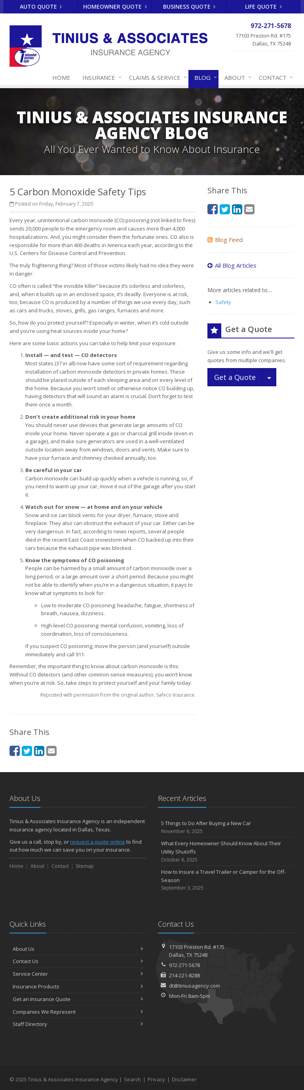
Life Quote (263, 6)
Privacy (156, 1079)
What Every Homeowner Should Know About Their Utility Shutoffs (226, 851)
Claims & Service (156, 77)
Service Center (78, 973)
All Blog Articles (231, 265)
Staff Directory (78, 1024)
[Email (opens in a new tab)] (51, 750)
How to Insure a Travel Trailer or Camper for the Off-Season (226, 880)
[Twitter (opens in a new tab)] (27, 750)
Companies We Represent (78, 1011)
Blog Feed (225, 240)
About (236, 77)
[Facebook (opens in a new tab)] (15, 750)
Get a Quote (235, 377)
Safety (223, 302)
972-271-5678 (184, 965)
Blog (204, 77)
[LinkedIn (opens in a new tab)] (39, 750)
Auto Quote (41, 6)
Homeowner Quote (115, 6)
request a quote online (97, 841)
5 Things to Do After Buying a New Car (226, 827)
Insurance (100, 77)
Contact (274, 77)
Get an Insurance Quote (78, 999)
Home (61, 77)
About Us (78, 948)
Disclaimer (184, 1079)
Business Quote (189, 6)
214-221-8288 (184, 975)
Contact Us (78, 961)
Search (132, 1079)
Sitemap (85, 866)
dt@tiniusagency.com (194, 985)
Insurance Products (78, 986)
